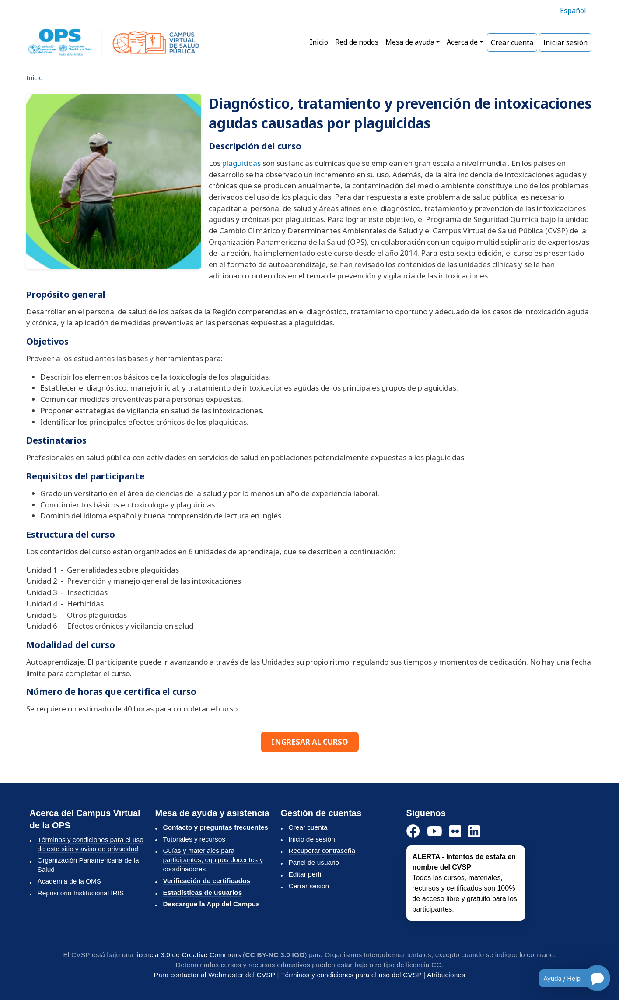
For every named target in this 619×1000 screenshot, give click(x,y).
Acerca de (462, 42)
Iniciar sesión (565, 42)
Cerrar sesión (309, 886)
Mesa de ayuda (409, 42)
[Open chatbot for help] (568, 978)
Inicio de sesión (312, 839)
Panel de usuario (314, 862)
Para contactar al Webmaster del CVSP (214, 975)
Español (573, 10)
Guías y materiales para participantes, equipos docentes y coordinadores (213, 860)
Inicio (319, 42)
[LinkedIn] (474, 831)
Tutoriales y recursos (194, 839)
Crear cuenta (512, 42)
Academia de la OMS (69, 881)
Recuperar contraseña (322, 850)
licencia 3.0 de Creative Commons (188, 954)
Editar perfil (306, 874)
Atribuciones (446, 975)
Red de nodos (356, 42)
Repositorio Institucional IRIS (81, 893)
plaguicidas (241, 163)
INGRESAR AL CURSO (309, 742)
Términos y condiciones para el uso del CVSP (351, 975)
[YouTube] (434, 831)
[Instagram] (455, 831)
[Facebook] (413, 831)
